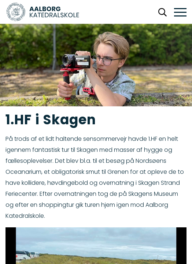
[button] (180, 12)
